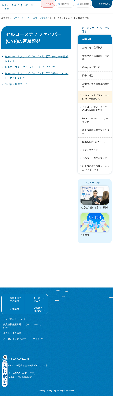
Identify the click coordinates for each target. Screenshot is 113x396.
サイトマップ (39, 339)
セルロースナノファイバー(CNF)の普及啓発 (95, 97)
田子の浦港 (88, 75)
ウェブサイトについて (14, 319)
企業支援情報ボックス (93, 141)
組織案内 (14, 309)
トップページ (17, 18)
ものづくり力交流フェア (94, 158)
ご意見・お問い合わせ (39, 309)
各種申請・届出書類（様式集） (95, 57)
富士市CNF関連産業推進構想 (95, 85)
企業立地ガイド (90, 150)
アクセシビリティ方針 (14, 339)
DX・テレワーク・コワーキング (95, 120)
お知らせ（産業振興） (93, 47)
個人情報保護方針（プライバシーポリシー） (22, 326)
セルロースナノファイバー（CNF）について (30, 67)
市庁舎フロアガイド (39, 299)
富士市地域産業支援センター (95, 132)
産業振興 (43, 18)
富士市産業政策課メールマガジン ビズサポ (95, 168)
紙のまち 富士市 (91, 67)
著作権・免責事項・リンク (16, 333)
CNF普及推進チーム (16, 84)
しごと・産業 (31, 18)
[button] (48, 3)
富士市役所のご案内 (15, 299)
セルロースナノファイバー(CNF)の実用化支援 (95, 108)
